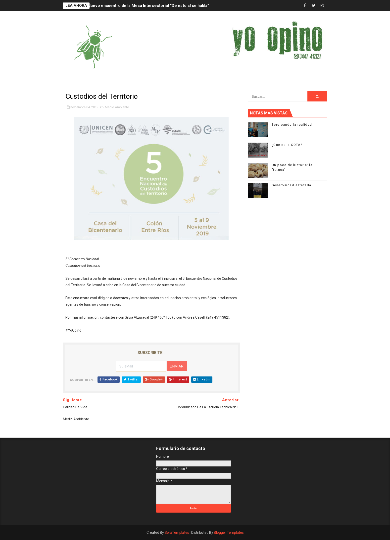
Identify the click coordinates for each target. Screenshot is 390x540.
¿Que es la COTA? (287, 145)
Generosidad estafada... (293, 185)
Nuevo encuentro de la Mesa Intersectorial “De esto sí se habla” (148, 5)
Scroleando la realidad (292, 124)
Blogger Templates (229, 533)
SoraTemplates (177, 533)
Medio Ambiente (117, 107)
